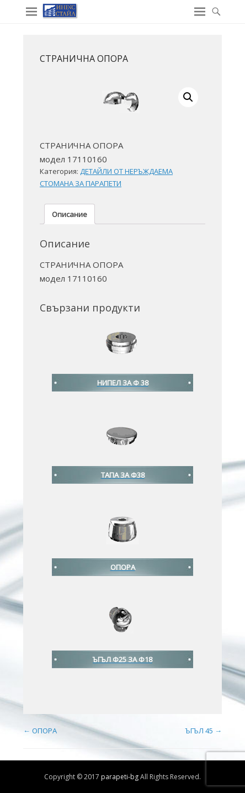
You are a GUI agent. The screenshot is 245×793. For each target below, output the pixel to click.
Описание (69, 214)
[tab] (69, 214)
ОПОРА (40, 731)
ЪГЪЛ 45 (203, 731)
